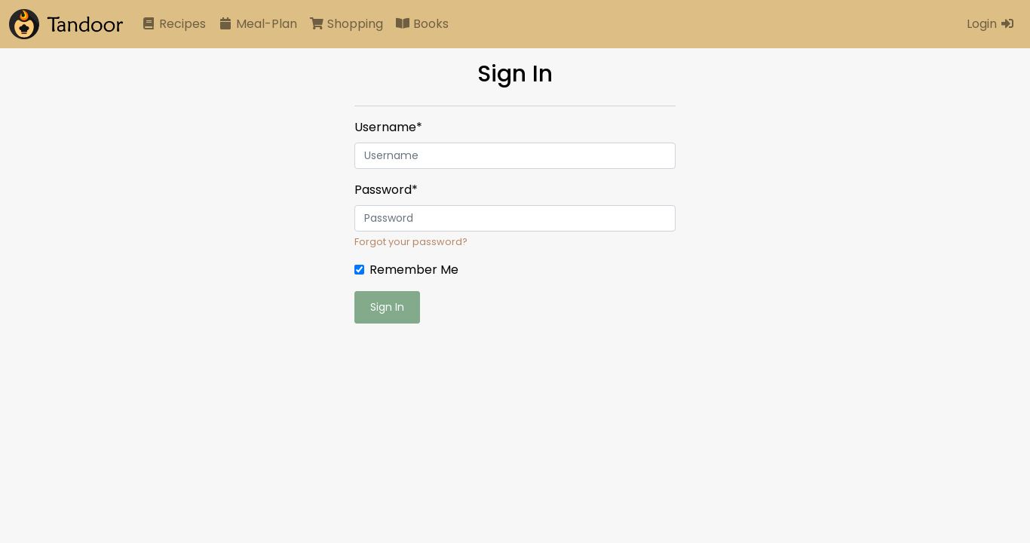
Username (388, 127)
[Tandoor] (66, 24)
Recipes (173, 23)
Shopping (346, 23)
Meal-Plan (257, 23)
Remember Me (413, 269)
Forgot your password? (410, 241)
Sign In (387, 306)
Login (991, 23)
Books (422, 23)
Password (386, 189)
